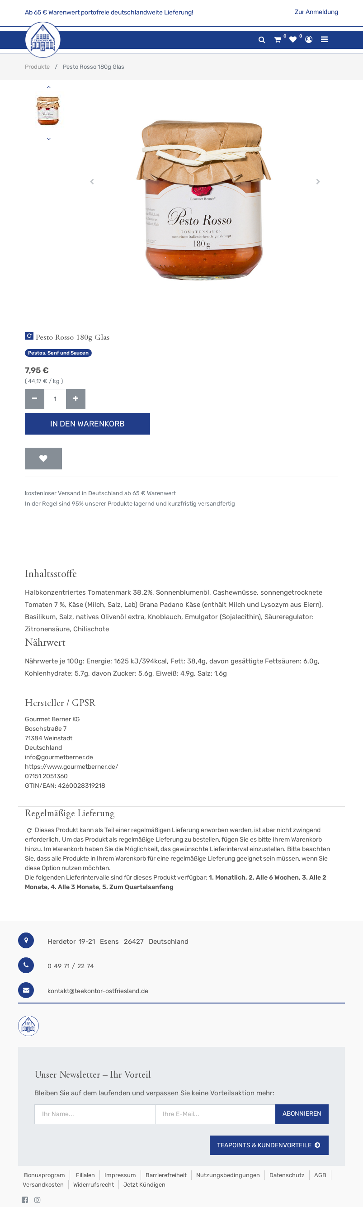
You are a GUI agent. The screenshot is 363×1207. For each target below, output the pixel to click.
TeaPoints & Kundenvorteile (269, 1145)
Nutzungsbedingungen (228, 1175)
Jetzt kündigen (144, 1184)
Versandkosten (43, 1184)
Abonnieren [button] (302, 1113)
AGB (320, 1175)
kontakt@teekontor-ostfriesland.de (97, 991)
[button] (92, 181)
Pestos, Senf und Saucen (58, 353)
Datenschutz (287, 1175)
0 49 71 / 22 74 (70, 966)
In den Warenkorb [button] (87, 423)
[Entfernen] (34, 399)
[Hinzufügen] (75, 399)
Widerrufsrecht (93, 1184)
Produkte (37, 66)
